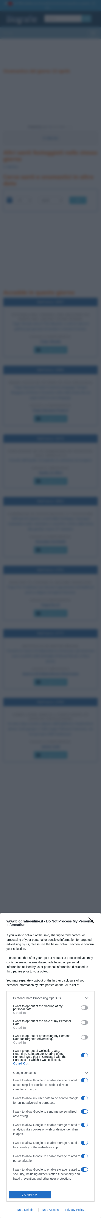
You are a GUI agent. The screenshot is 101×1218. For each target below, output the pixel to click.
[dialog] (50, 1065)
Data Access (50, 1210)
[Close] (93, 921)
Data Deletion (26, 1210)
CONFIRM (30, 1194)
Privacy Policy (74, 1210)
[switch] (84, 1007)
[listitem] (50, 998)
